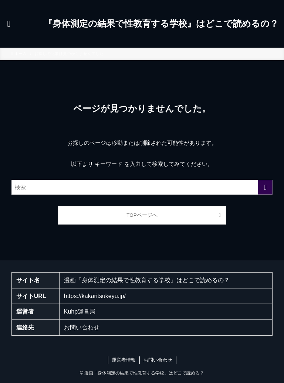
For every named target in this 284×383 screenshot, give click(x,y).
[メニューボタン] (9, 24)
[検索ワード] (142, 187)
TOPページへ (142, 215)
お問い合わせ (81, 327)
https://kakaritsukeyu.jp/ (95, 296)
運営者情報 (124, 360)
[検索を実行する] (265, 187)
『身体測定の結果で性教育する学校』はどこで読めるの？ (161, 23)
